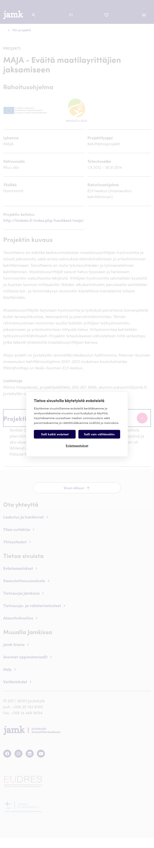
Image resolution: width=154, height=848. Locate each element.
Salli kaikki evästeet (55, 434)
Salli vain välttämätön (99, 434)
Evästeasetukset (77, 445)
